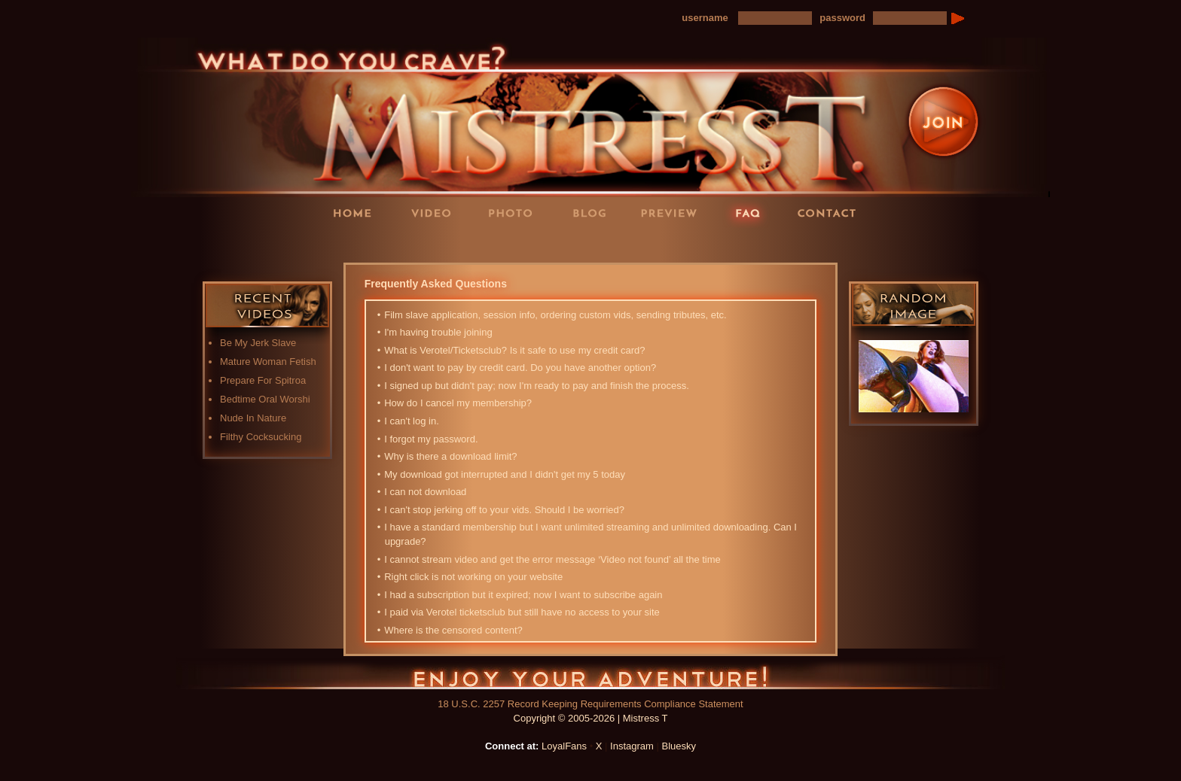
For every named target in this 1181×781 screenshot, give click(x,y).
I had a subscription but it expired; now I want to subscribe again (524, 594)
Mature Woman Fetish (268, 361)
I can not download (426, 491)
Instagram (632, 746)
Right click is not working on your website (474, 576)
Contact (831, 212)
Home (357, 212)
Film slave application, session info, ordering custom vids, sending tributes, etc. (556, 315)
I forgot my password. (431, 439)
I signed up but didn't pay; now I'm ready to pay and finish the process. (537, 385)
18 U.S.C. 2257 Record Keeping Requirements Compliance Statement (590, 704)
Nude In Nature (253, 418)
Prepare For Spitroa (263, 380)
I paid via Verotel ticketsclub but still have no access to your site (522, 612)
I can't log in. (412, 421)
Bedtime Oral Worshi (265, 399)
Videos (436, 212)
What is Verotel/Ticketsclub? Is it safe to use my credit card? (515, 350)
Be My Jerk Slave (258, 342)
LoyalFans (437, 243)
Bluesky (679, 746)
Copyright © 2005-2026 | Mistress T (591, 718)
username (705, 17)
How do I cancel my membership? (458, 403)
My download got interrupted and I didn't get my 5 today (505, 474)
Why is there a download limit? (451, 456)
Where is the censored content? (454, 630)
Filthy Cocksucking (260, 436)
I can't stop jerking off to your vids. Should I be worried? (504, 509)
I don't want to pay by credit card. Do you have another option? (521, 367)
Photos (515, 212)
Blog (594, 212)
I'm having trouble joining (439, 332)
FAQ (752, 212)
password (842, 17)
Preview (673, 212)
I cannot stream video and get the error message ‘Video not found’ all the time (553, 559)
